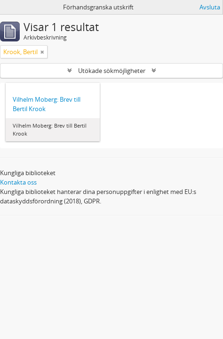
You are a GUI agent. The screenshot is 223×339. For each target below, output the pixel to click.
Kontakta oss (18, 182)
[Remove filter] (42, 51)
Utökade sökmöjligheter (112, 70)
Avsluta (209, 7)
